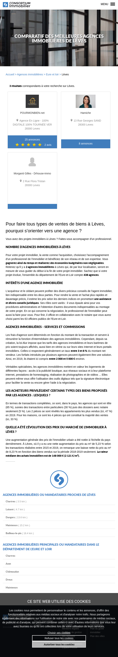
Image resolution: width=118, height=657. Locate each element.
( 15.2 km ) (18, 525)
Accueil (10, 74)
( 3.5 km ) (16, 501)
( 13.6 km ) (16, 517)
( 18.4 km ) (20, 533)
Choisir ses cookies (59, 632)
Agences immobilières (30, 74)
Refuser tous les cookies (59, 638)
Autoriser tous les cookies (59, 644)
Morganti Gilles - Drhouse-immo (32, 173)
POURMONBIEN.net (32, 112)
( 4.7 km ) (15, 509)
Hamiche (85, 112)
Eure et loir (52, 74)
